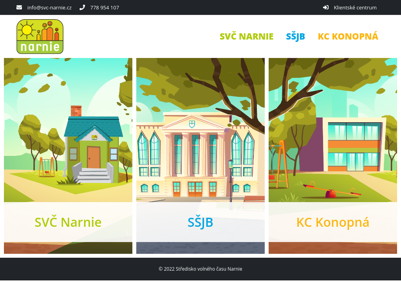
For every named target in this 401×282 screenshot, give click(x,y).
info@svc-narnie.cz (49, 7)
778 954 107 (104, 7)
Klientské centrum (355, 7)
